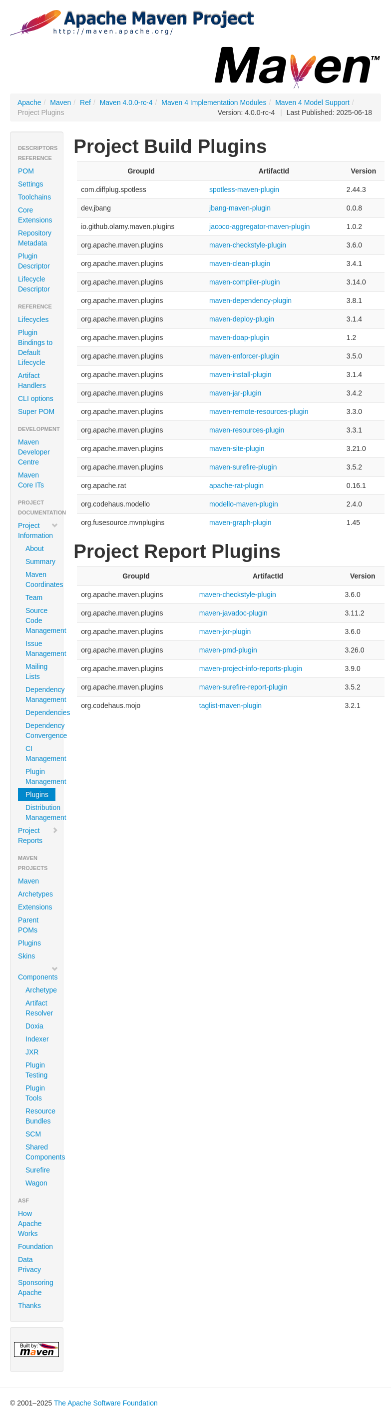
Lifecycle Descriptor (34, 284)
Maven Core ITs (31, 480)
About (34, 548)
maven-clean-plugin (239, 264)
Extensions (35, 907)
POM (26, 171)
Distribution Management (40, 813)
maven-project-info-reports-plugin (250, 668)
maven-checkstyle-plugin (247, 245)
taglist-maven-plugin (230, 706)
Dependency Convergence (40, 731)
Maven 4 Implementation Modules (213, 102)
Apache (29, 102)
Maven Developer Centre (34, 452)
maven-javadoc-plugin (233, 613)
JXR (31, 1052)
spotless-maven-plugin (244, 190)
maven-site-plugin (237, 448)
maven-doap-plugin (239, 338)
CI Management (40, 753)
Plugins (36, 794)
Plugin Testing (36, 1070)
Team (33, 598)
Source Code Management (40, 620)
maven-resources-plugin (246, 430)
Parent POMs (28, 925)
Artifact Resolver (39, 1008)
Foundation (35, 1246)
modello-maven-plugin (243, 504)
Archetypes (35, 894)
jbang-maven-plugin (240, 208)
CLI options (35, 398)
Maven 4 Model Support (312, 102)
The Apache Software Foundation (106, 1403)
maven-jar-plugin (235, 393)
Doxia (34, 1026)
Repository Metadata (34, 238)
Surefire (37, 1170)
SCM (33, 1134)
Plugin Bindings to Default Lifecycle (35, 347)
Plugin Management (40, 777)
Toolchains (34, 197)
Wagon (36, 1183)
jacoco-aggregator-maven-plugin (259, 226)
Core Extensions (35, 215)
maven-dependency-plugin (250, 300)
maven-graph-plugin (240, 522)
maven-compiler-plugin (244, 282)
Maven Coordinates (40, 579)
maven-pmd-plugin (228, 650)
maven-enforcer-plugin (244, 356)
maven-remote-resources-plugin (258, 412)
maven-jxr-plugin (225, 632)
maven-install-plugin (240, 374)
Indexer (37, 1039)
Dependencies (40, 712)
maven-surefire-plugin (243, 467)
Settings (30, 184)
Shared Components (40, 1152)
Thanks (29, 1306)
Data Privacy (29, 1265)
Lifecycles (33, 320)
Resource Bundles (40, 1116)
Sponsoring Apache (35, 1287)
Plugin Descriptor (34, 261)
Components (38, 973)
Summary (40, 562)
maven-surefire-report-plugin (243, 687)
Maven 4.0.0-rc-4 (126, 102)
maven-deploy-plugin (241, 319)
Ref (85, 102)
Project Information (38, 531)
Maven (60, 102)
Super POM (36, 412)
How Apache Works (29, 1224)
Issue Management (40, 649)
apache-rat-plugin (236, 486)
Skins (26, 956)
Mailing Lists (36, 671)
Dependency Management (40, 695)
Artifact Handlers (32, 381)
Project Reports (38, 835)
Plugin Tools (35, 1093)
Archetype (40, 990)
